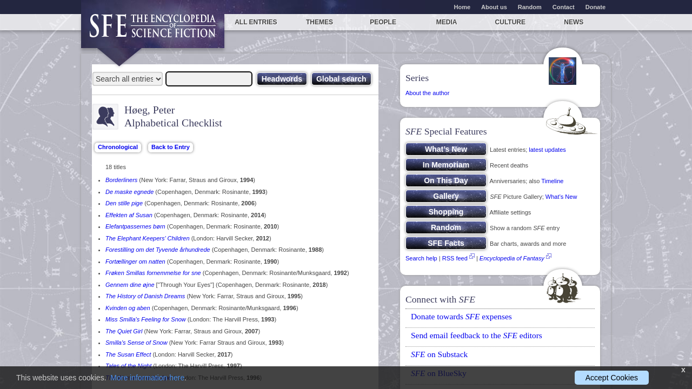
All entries (256, 22)
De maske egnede (129, 192)
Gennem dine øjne (130, 284)
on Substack (439, 354)
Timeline (552, 181)
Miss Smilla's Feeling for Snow (145, 319)
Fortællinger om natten (135, 261)
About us (494, 7)
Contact (564, 7)
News (573, 22)
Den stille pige (124, 203)
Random (530, 7)
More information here (147, 377)
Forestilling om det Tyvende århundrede (157, 249)
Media (446, 22)
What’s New (561, 196)
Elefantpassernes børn (135, 226)
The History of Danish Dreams (145, 296)
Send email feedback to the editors (476, 335)
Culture (510, 22)
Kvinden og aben (127, 308)
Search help (421, 258)
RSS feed (455, 258)
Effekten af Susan (128, 215)
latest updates (547, 149)
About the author (427, 93)
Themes (319, 22)
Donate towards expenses (461, 316)
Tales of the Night (128, 366)
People (383, 22)
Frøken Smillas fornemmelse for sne (153, 273)
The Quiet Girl (123, 331)
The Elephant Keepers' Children (147, 238)
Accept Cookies (611, 377)
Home (462, 7)
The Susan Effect (128, 354)
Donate (595, 7)
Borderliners (121, 180)
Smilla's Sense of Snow (136, 342)
